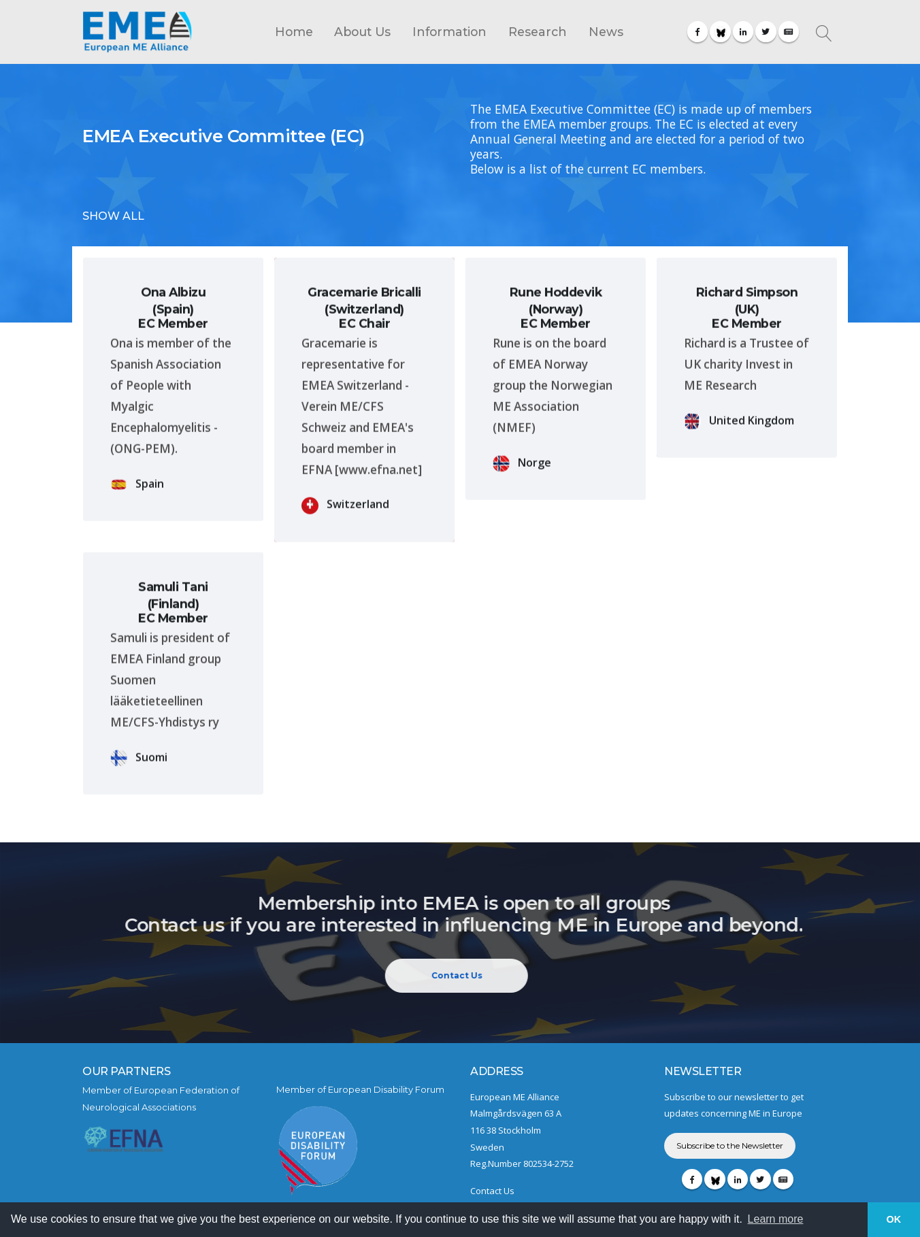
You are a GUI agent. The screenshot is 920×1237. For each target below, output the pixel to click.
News (606, 31)
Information (449, 31)
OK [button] (894, 1219)
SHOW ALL (113, 216)
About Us (362, 31)
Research (537, 31)
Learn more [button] (776, 1219)
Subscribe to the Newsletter (729, 1145)
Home (294, 31)
